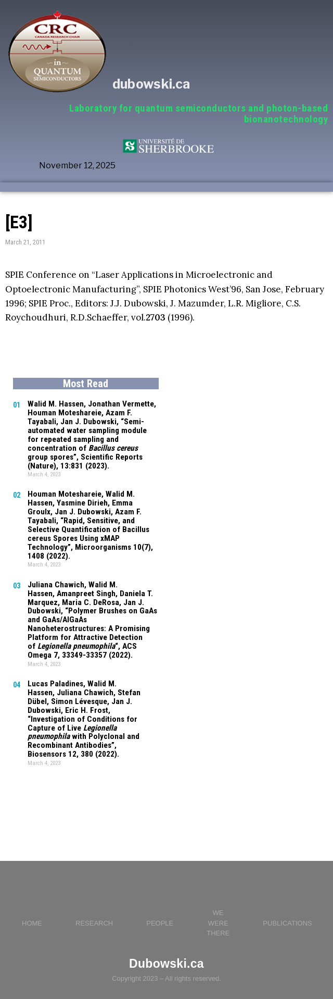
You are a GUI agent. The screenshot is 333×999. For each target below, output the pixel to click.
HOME (32, 907)
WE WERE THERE (218, 907)
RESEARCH (94, 907)
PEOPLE (159, 907)
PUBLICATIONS (287, 907)
